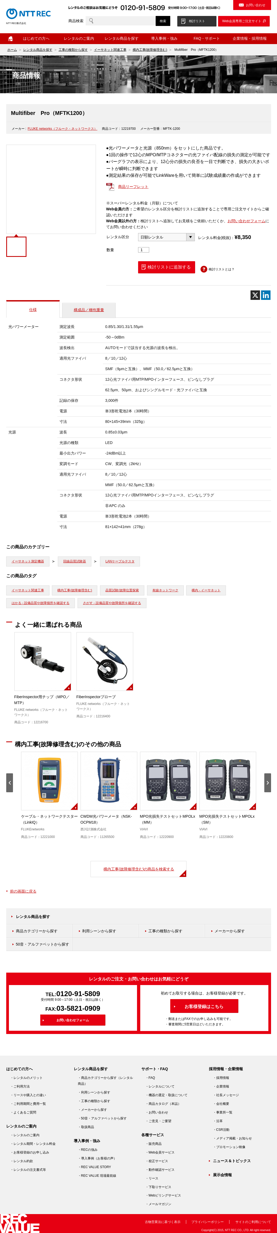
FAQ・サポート (206, 38)
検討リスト (197, 21)
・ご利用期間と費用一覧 (28, 1104)
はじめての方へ (36, 38)
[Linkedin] (266, 295)
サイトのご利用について (253, 1222)
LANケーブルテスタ (119, 561)
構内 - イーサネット (206, 590)
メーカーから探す (230, 931)
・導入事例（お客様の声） (97, 1158)
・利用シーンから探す (94, 1092)
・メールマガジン (158, 1204)
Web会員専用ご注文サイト (241, 21)
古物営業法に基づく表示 (163, 1222)
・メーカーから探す (92, 1110)
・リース (151, 1178)
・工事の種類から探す (94, 1101)
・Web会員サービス (160, 1152)
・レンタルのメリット (26, 1078)
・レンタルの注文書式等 (28, 1170)
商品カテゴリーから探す (37, 931)
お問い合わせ (255, 5)
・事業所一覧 (222, 1112)
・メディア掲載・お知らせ (232, 1138)
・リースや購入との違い (28, 1095)
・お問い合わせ (156, 1112)
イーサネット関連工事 (110, 50)
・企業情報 (221, 1086)
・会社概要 (221, 1104)
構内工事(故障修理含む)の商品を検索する (139, 869)
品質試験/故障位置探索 (122, 590)
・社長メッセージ (226, 1095)
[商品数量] (143, 250)
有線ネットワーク (165, 590)
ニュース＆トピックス (232, 1161)
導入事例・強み (164, 38)
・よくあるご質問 (23, 1112)
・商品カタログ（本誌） (163, 1104)
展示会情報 (222, 1175)
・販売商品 (153, 1144)
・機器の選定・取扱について (166, 1095)
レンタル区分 (117, 237)
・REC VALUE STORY (94, 1167)
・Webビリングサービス (163, 1195)
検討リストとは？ (222, 269)
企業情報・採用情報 (250, 38)
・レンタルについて (160, 1086)
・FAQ (150, 1078)
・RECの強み (88, 1150)
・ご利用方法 (20, 1086)
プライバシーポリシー (207, 1222)
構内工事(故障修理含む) (150, 50)
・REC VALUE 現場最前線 (97, 1176)
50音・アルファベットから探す (42, 944)
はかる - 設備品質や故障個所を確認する (41, 603)
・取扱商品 (86, 1127)
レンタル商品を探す (122, 38)
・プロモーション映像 (229, 1147)
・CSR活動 (221, 1130)
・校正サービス (156, 1161)
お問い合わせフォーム (246, 221)
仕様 (33, 309)
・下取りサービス (158, 1187)
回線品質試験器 (74, 561)
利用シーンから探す (99, 931)
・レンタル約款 (21, 1161)
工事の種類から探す (73, 50)
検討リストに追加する (169, 267)
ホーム (10, 38)
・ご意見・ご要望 (158, 1121)
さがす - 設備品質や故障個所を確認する (112, 603)
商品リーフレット (133, 186)
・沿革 (218, 1121)
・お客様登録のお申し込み (29, 1152)
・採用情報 (221, 1078)
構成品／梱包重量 (89, 310)
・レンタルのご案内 (24, 1135)
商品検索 (76, 21)
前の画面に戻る (23, 891)
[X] (255, 295)
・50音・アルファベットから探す (102, 1118)
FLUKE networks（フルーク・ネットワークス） (62, 129)
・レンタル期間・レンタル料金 (33, 1144)
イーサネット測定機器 (28, 561)
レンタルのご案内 (79, 38)
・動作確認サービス (160, 1170)
